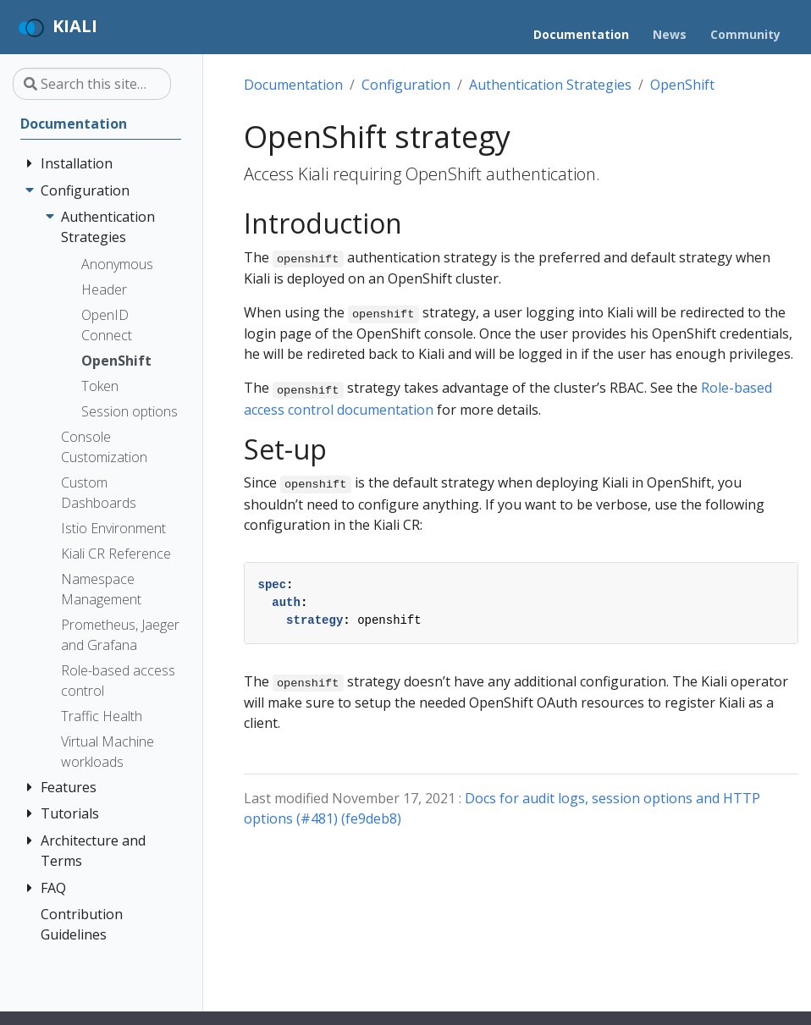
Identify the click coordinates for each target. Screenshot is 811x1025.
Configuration (405, 84)
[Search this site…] (92, 84)
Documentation (293, 84)
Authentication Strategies (550, 84)
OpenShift (682, 84)
